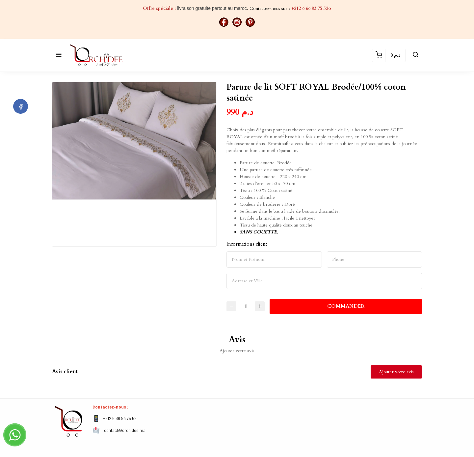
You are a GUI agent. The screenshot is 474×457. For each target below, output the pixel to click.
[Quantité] (246, 306)
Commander (346, 306)
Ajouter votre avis (396, 372)
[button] (58, 55)
